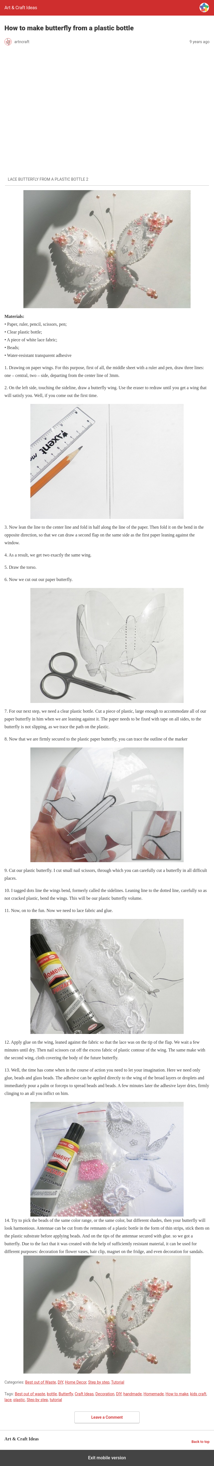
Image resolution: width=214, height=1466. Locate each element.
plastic (19, 1400)
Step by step (99, 1382)
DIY (60, 1382)
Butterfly (66, 1394)
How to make (177, 1394)
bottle (52, 1394)
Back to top (200, 1442)
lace (8, 1400)
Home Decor (75, 1382)
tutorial (56, 1400)
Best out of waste (30, 1394)
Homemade (154, 1394)
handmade (132, 1394)
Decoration (105, 1394)
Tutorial (117, 1382)
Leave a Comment (107, 1417)
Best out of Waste (40, 1382)
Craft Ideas (84, 1394)
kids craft (198, 1394)
